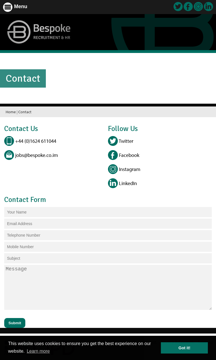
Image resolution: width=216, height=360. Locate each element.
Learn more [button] (38, 351)
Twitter (120, 141)
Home (11, 111)
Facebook (123, 155)
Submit (14, 323)
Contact (25, 111)
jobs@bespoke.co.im (31, 155)
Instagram (124, 169)
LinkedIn (122, 183)
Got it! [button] (184, 348)
